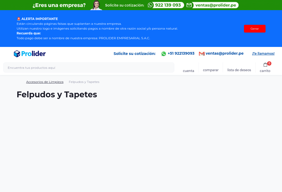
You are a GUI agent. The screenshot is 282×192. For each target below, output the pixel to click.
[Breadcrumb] (19, 82)
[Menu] (7, 53)
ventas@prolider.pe (221, 53)
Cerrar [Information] (255, 28)
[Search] (169, 67)
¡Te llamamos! (263, 53)
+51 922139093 (178, 53)
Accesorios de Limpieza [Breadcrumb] (45, 82)
